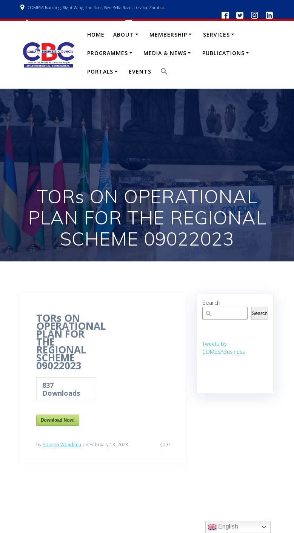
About (123, 34)
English (223, 526)
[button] (164, 73)
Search (211, 302)
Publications (223, 53)
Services (216, 34)
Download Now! (58, 420)
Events (140, 71)
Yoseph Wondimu (62, 444)
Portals (100, 71)
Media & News (164, 53)
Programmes (107, 53)
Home (96, 34)
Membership (168, 34)
